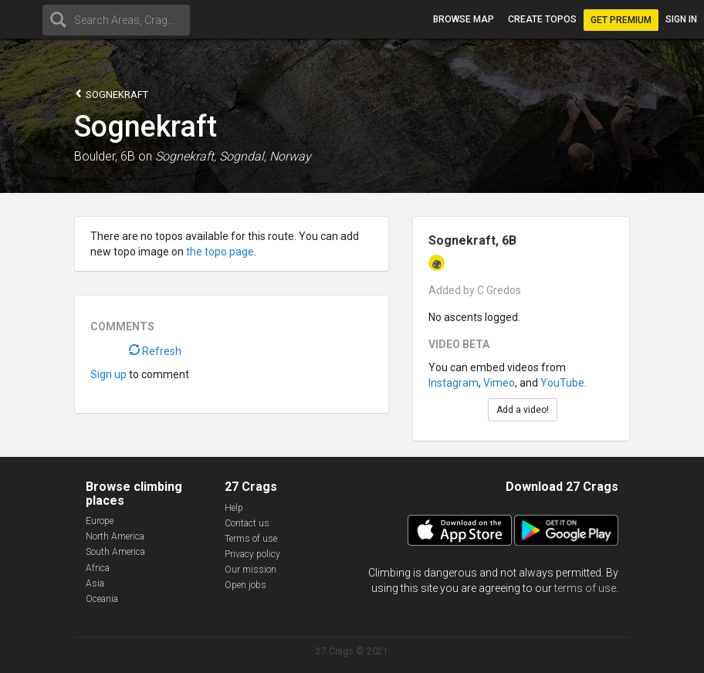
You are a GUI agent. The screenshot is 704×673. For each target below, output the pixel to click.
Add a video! (522, 409)
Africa (98, 568)
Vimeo (499, 383)
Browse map (463, 19)
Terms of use (251, 538)
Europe (99, 521)
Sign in (681, 19)
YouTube (562, 383)
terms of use (585, 588)
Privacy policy (252, 554)
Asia (95, 583)
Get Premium (621, 20)
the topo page (220, 251)
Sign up (108, 374)
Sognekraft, (185, 156)
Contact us (247, 523)
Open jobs (245, 585)
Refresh (155, 351)
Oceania (102, 599)
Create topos (542, 19)
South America (115, 551)
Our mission (250, 569)
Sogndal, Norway (265, 156)
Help (234, 507)
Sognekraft (111, 93)
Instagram (453, 383)
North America (115, 536)
